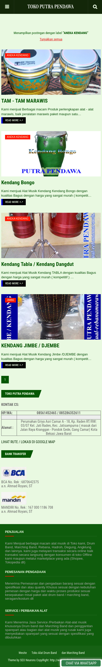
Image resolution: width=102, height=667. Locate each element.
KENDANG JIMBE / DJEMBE (30, 346)
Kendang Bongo (17, 182)
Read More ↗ (14, 120)
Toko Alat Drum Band (44, 653)
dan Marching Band (73, 653)
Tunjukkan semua (51, 39)
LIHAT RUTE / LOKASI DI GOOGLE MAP (28, 442)
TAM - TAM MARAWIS (24, 101)
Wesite (23, 653)
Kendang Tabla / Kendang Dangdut (37, 264)
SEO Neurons (28, 660)
